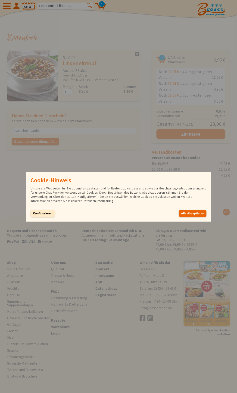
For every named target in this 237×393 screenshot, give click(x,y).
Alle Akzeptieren (192, 213)
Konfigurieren (43, 213)
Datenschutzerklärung (98, 201)
